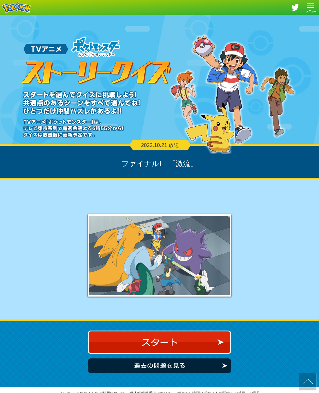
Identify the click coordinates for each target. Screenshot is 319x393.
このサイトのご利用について (100, 388)
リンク (64, 388)
